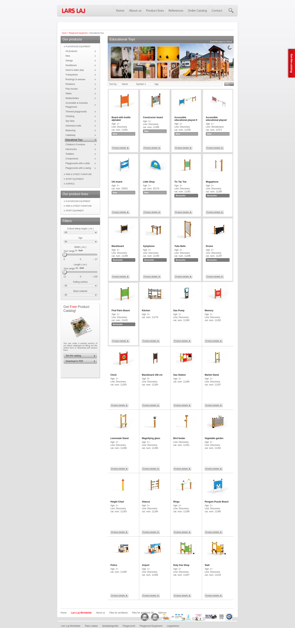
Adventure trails (73, 125)
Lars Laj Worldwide (81, 612)
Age (80, 238)
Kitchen (146, 310)
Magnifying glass (151, 438)
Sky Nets (70, 121)
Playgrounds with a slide (77, 163)
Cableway (70, 135)
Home (64, 612)
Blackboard (118, 246)
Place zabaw (91, 626)
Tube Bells (180, 246)
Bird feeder (179, 438)
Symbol (141, 84)
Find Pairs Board (121, 310)
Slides (68, 93)
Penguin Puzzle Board (216, 501)
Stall (207, 565)
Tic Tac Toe (180, 181)
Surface (70, 184)
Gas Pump (178, 310)
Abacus (146, 501)
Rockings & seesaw (75, 79)
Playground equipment (78, 33)
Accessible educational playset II (185, 118)
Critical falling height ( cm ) (80, 228)
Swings (69, 60)
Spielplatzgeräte (110, 626)
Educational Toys (74, 140)
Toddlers (69, 154)
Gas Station (179, 375)
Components (71, 158)
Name (125, 84)
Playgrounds (129, 626)
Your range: (69, 251)
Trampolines (71, 74)
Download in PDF (74, 361)
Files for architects (118, 612)
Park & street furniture (79, 174)
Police (113, 565)
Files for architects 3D (143, 612)
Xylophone (148, 246)
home (64, 33)
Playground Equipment (151, 626)
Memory (209, 310)
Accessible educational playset (216, 118)
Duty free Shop (181, 565)
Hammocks (71, 149)
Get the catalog (73, 355)
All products (71, 51)
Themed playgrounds (76, 111)
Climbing (69, 116)
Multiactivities (72, 98)
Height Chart (117, 501)
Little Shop (149, 181)
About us (100, 612)
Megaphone (212, 181)
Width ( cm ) (80, 247)
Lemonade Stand (119, 438)
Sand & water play (74, 70)
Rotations (70, 84)
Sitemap (162, 612)
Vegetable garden (214, 438)
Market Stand (212, 375)
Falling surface (80, 282)
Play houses (71, 89)
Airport (145, 565)
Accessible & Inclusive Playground (76, 105)
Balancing (70, 130)
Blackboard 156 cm (152, 375)
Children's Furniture (75, 144)
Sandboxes (71, 65)
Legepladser (173, 626)
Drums (209, 246)
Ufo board (117, 181)
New (67, 56)
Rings (176, 501)
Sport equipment (75, 179)
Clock (113, 375)
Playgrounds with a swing (78, 168)
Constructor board (153, 117)
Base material (80, 291)
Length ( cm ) (80, 264)
